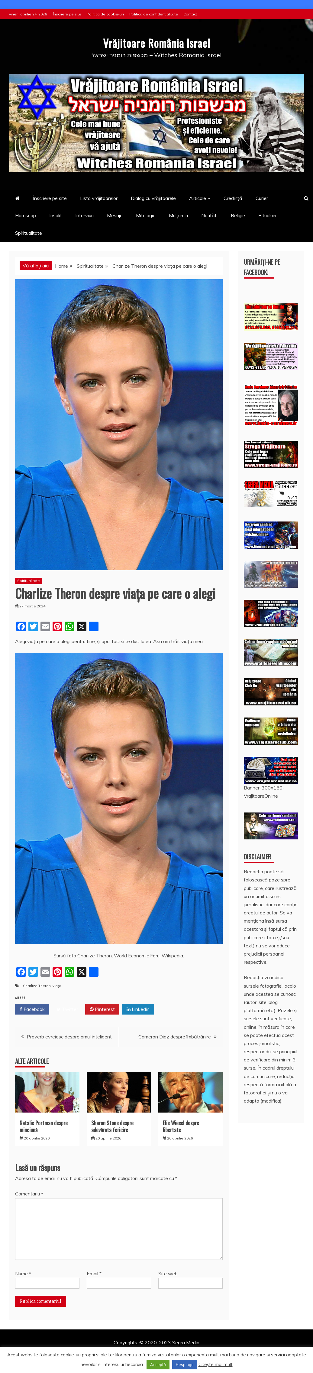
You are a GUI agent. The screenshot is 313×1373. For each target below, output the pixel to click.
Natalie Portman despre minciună (44, 1126)
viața (57, 985)
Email (94, 1273)
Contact (190, 14)
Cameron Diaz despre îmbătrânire (174, 1037)
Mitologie (146, 215)
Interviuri (84, 215)
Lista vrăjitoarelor (99, 198)
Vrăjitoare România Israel (156, 42)
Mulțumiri (178, 215)
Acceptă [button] (158, 1364)
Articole (197, 198)
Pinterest (102, 1009)
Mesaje (115, 215)
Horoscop (25, 215)
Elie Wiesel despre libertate (181, 1126)
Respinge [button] (185, 1364)
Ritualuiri (267, 215)
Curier (262, 198)
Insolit (55, 215)
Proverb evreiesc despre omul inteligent (69, 1037)
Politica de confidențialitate (153, 14)
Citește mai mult (215, 1364)
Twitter (67, 1009)
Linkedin (138, 1009)
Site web (168, 1273)
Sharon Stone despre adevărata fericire (112, 1126)
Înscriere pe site (67, 14)
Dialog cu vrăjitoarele (153, 198)
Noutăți (209, 215)
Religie (238, 215)
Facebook (32, 1009)
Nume (23, 1273)
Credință (233, 198)
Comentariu (29, 1194)
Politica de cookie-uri (105, 14)
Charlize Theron (37, 985)
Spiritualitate (28, 233)
